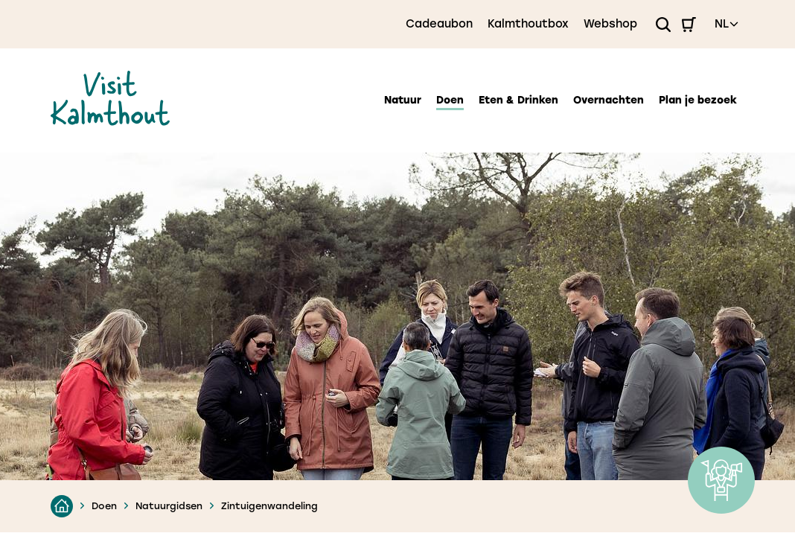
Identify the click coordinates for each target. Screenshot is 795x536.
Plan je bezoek (698, 100)
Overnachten (608, 100)
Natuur (402, 100)
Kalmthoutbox (528, 24)
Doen (450, 100)
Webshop (610, 24)
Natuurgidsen (168, 505)
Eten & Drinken (518, 100)
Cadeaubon (439, 24)
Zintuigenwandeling (269, 505)
